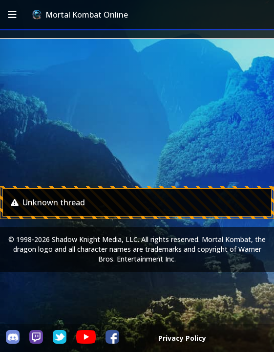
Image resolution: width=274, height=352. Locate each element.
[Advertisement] (137, 112)
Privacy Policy (182, 338)
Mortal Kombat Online (80, 14)
